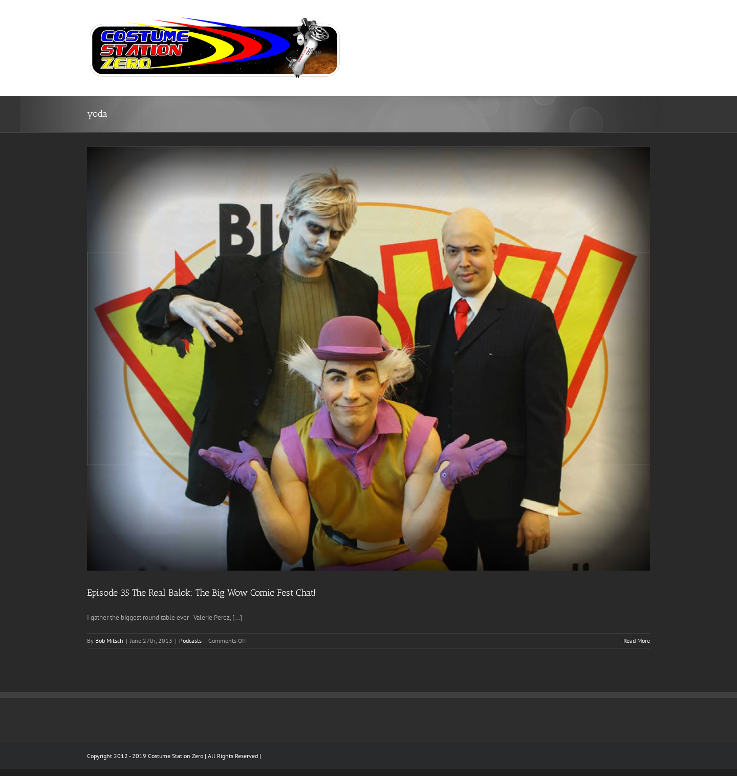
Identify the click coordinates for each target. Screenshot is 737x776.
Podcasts (190, 640)
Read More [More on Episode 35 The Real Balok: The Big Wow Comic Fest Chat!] (636, 640)
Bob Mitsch (109, 640)
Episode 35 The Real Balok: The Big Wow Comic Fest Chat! (201, 592)
